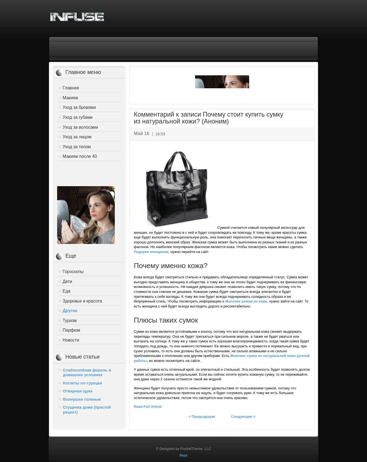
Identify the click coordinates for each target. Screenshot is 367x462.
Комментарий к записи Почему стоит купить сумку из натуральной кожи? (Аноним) (208, 118)
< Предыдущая (201, 416)
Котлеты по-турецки (82, 383)
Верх (183, 455)
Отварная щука (77, 391)
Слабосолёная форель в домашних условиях (87, 372)
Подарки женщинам (151, 252)
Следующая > (243, 416)
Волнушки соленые (82, 399)
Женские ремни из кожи (246, 301)
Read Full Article (148, 407)
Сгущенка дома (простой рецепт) (87, 409)
